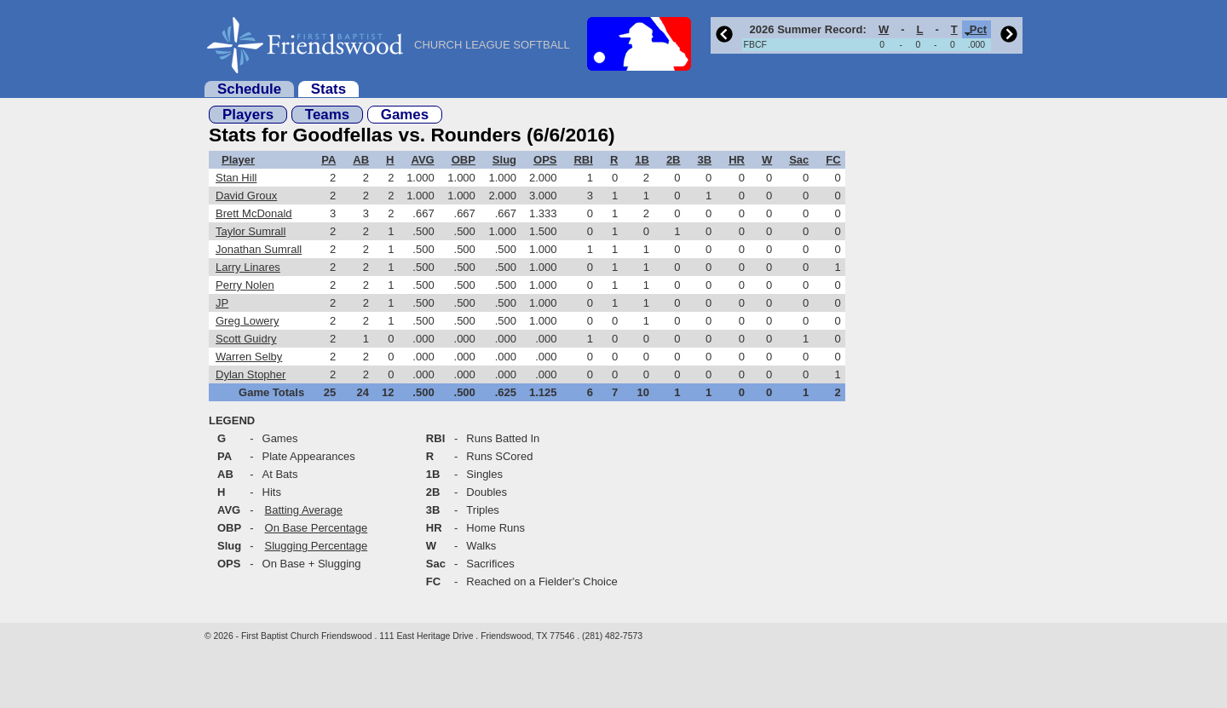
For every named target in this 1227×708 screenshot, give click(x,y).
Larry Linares (248, 267)
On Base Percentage (316, 527)
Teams (327, 114)
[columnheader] (806, 29)
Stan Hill (236, 177)
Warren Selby (249, 356)
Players (248, 114)
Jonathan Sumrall (259, 249)
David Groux (246, 195)
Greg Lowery (247, 320)
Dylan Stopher (250, 374)
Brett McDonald (254, 213)
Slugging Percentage (316, 545)
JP (222, 302)
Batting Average (304, 510)
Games (405, 114)
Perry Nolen (245, 285)
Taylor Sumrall (250, 231)
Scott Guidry (246, 338)
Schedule (249, 89)
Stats (328, 89)
